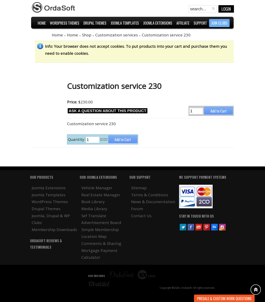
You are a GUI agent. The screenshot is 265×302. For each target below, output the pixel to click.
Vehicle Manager (96, 187)
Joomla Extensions (49, 187)
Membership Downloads (54, 229)
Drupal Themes (46, 208)
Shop (86, 34)
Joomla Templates (48, 194)
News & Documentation (153, 201)
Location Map (94, 236)
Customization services (116, 34)
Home (57, 34)
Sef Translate (93, 215)
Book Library (93, 201)
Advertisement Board (101, 222)
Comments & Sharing (101, 243)
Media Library (94, 208)
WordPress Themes (50, 201)
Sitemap (139, 187)
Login (226, 9)
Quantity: (77, 139)
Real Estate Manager (100, 194)
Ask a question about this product (107, 111)
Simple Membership (100, 229)
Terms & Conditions (149, 194)
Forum (137, 208)
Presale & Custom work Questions (224, 298)
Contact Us (141, 215)
